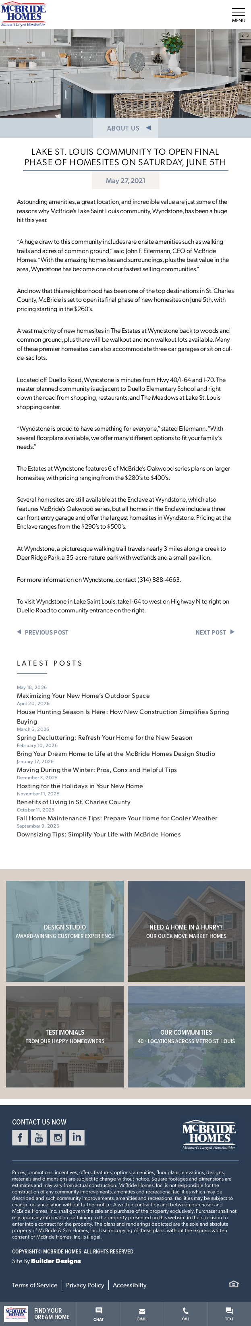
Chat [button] (98, 1314)
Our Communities (186, 1036)
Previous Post (47, 632)
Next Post (211, 632)
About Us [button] (123, 128)
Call (186, 1314)
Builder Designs (56, 1260)
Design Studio (65, 931)
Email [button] (142, 1315)
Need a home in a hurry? (186, 931)
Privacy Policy (85, 1284)
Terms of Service (35, 1284)
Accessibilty (130, 1284)
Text (229, 1314)
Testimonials (64, 1036)
